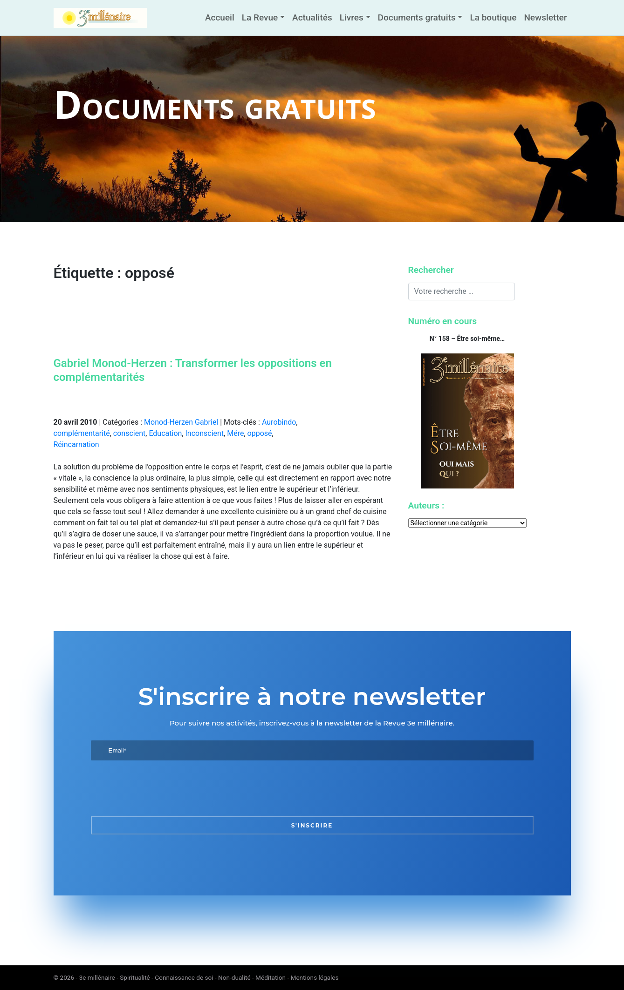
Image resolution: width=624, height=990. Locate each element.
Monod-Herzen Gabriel (181, 422)
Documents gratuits (417, 17)
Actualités (312, 17)
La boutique (493, 17)
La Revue (260, 17)
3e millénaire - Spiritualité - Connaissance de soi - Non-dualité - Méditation (182, 977)
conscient (129, 433)
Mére (235, 433)
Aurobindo (279, 422)
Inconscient (204, 433)
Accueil (219, 17)
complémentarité (82, 433)
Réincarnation (76, 444)
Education (165, 433)
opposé (259, 433)
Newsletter (545, 17)
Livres (351, 17)
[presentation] (162, 788)
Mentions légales (315, 977)
